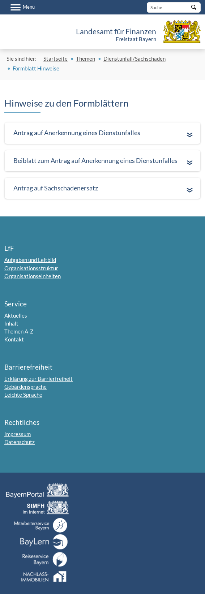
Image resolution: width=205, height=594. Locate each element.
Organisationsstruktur (31, 268)
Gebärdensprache (25, 386)
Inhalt (11, 323)
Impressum (17, 434)
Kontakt (14, 339)
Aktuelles (15, 315)
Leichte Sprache (23, 394)
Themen (85, 58)
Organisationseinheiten (32, 276)
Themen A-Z (18, 331)
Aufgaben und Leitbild (30, 260)
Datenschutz (19, 442)
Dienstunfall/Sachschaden (134, 58)
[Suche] (174, 7)
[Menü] (22, 7)
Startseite (55, 58)
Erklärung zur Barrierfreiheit (38, 378)
